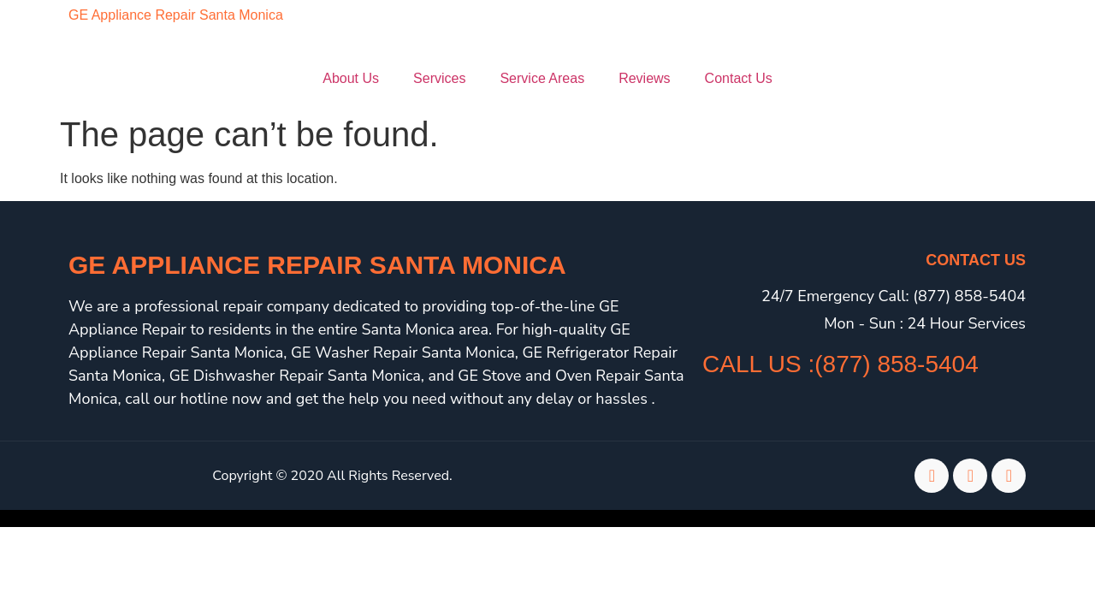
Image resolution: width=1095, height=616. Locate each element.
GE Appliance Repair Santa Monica (175, 15)
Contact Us (738, 78)
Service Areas (542, 78)
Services (439, 78)
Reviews (644, 78)
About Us (351, 78)
